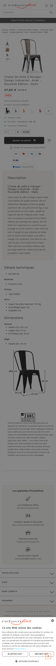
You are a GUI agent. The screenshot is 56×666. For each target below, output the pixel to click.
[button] (28, 661)
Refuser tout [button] (41, 654)
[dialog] (28, 641)
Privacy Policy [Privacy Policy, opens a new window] (20, 649)
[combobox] (52, 620)
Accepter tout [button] (15, 654)
